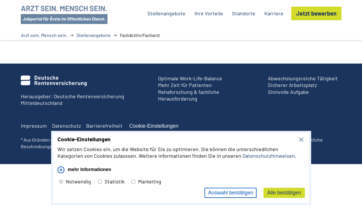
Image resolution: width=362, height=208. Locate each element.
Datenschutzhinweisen (268, 156)
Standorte (243, 13)
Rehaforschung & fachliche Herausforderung (188, 95)
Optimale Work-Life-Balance (190, 78)
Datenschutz (66, 125)
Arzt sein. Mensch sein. (44, 35)
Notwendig (75, 181)
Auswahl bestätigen (230, 193)
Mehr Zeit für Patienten (185, 85)
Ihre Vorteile (208, 13)
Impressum (34, 125)
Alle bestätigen (284, 193)
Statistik (111, 181)
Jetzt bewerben (316, 13)
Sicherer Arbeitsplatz (292, 85)
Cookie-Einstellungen (154, 126)
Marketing (146, 181)
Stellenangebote (94, 35)
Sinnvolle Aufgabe (288, 92)
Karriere (273, 13)
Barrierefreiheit (104, 125)
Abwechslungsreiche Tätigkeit (303, 78)
